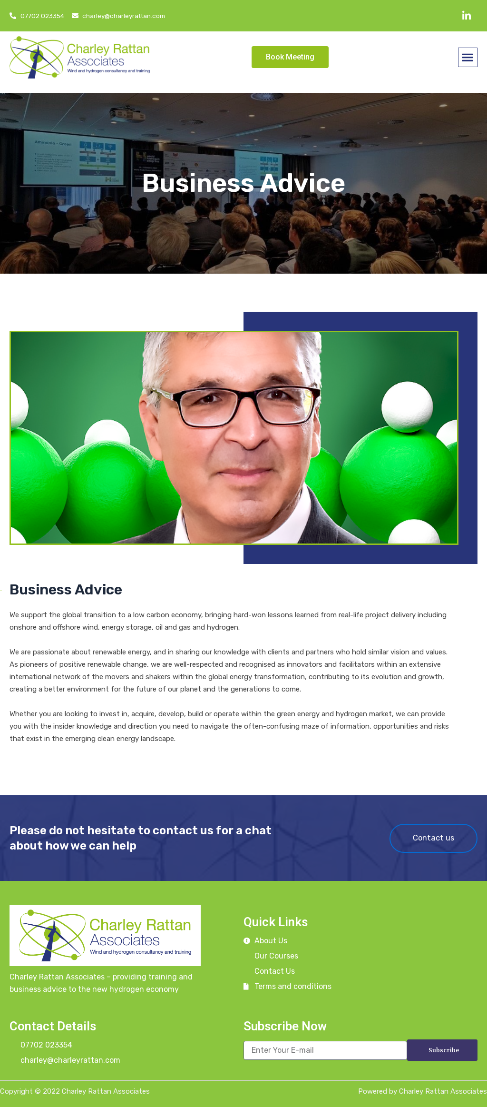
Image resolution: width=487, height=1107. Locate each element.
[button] (467, 57)
